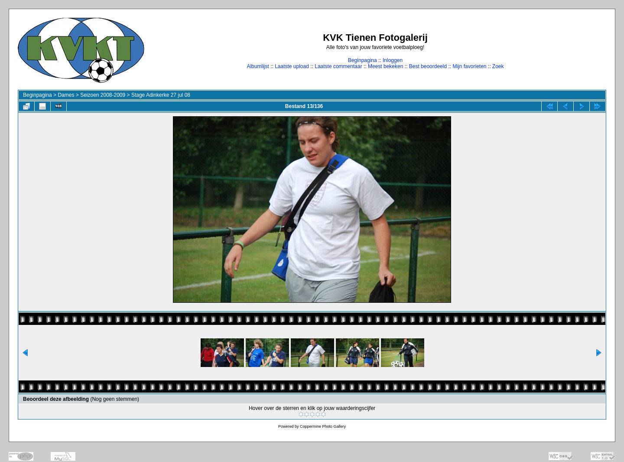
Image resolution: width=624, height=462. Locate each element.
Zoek (498, 66)
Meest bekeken (385, 66)
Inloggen (393, 60)
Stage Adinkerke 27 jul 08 (160, 95)
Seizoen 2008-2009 (102, 95)
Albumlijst (258, 66)
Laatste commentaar (338, 66)
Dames (66, 95)
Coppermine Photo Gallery (323, 426)
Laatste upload (292, 66)
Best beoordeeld (428, 66)
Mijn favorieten (469, 66)
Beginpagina (362, 60)
